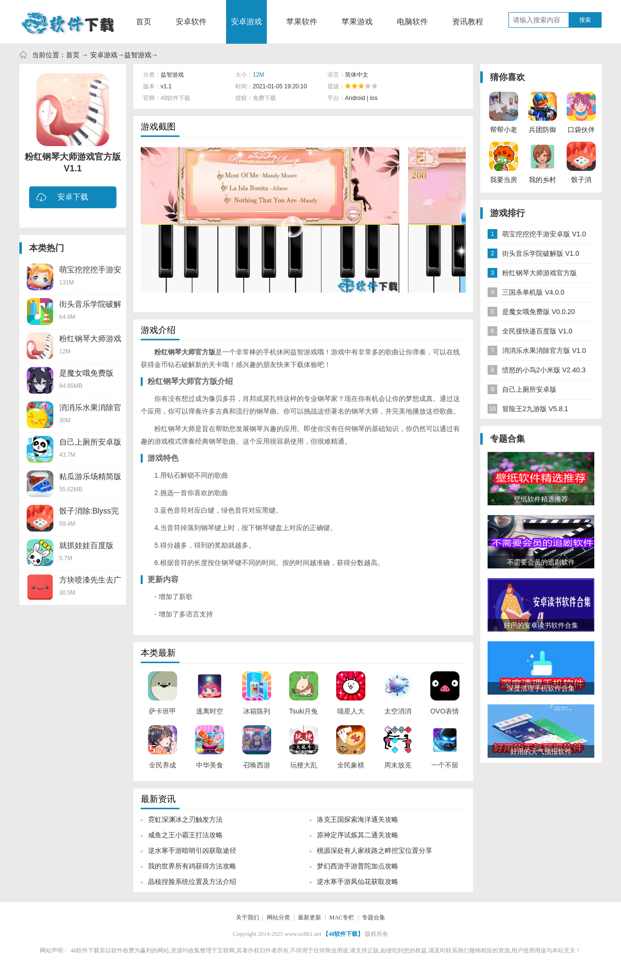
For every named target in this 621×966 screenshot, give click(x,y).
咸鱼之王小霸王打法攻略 (185, 835)
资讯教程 (467, 21)
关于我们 (247, 917)
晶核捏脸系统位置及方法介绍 (192, 881)
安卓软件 (191, 21)
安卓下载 (62, 198)
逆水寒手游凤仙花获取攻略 (357, 881)
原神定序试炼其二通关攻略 (357, 835)
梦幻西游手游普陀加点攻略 (357, 866)
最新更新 (309, 917)
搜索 (585, 20)
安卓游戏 (246, 21)
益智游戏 (137, 55)
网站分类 (278, 917)
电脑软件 (412, 21)
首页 (143, 21)
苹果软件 (301, 21)
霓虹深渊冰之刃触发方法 (185, 819)
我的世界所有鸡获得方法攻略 (192, 866)
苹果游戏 (357, 21)
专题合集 (373, 917)
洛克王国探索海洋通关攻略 (357, 819)
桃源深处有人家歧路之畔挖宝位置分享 (374, 850)
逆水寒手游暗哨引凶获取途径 (192, 850)
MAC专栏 (341, 917)
